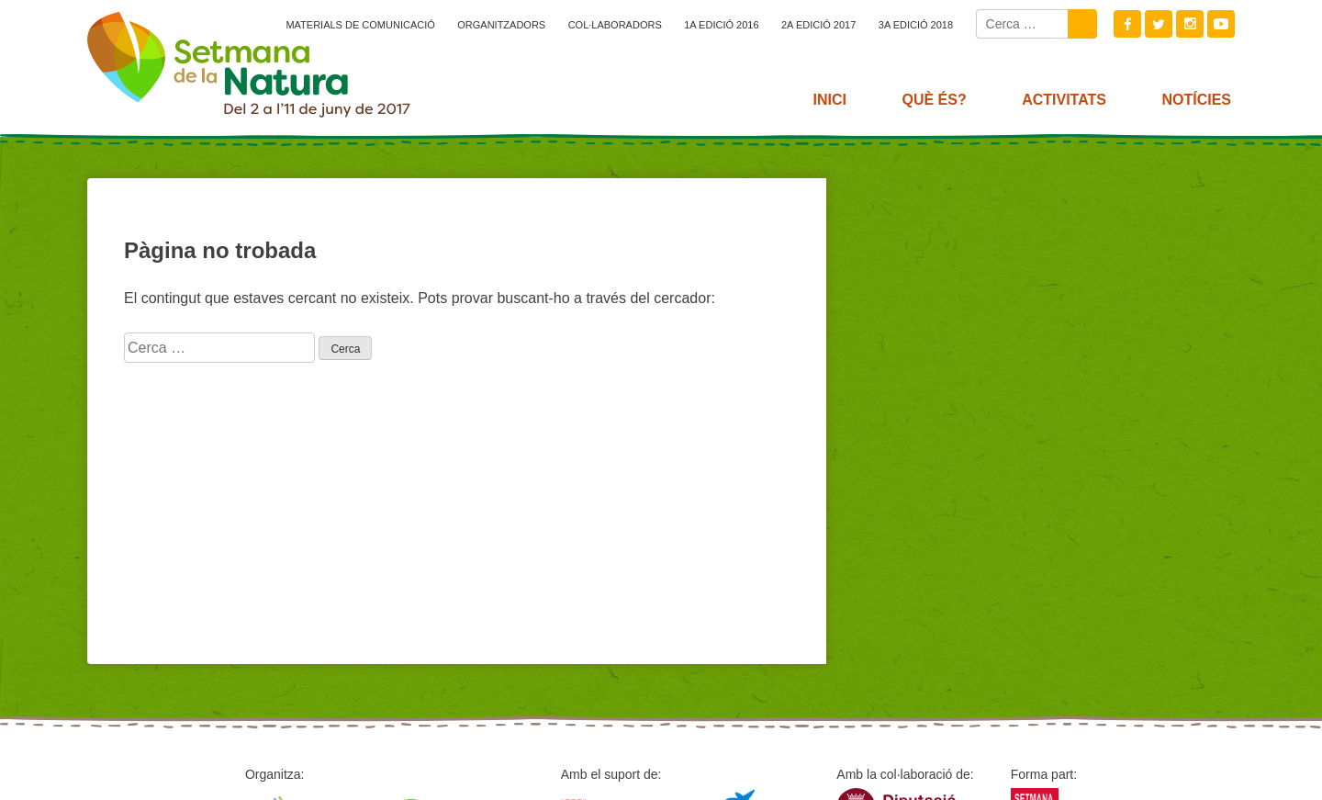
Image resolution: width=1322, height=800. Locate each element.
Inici (829, 99)
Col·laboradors (615, 24)
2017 (248, 64)
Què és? (934, 99)
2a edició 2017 (818, 24)
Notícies (1196, 99)
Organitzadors (501, 24)
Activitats (1064, 99)
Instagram (1190, 24)
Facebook (1127, 24)
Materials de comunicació (360, 24)
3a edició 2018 (916, 24)
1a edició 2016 (721, 24)
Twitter (1158, 24)
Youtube (1221, 24)
